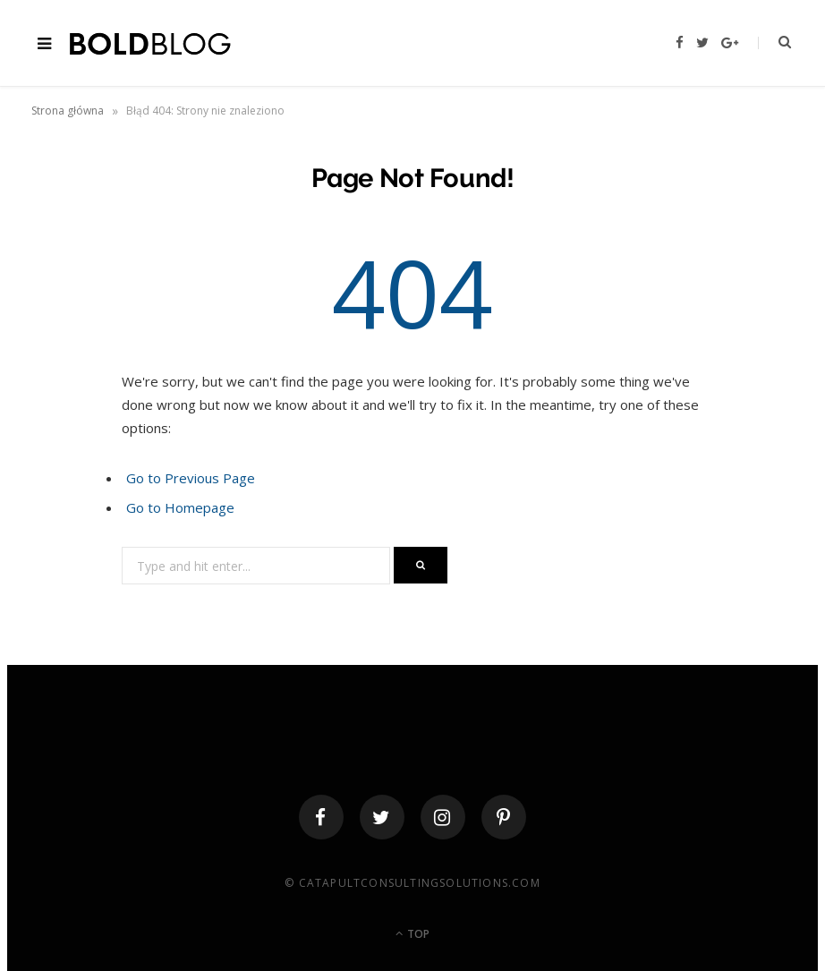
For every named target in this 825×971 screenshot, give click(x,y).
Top (412, 933)
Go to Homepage (180, 507)
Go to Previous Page (190, 478)
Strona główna (67, 110)
